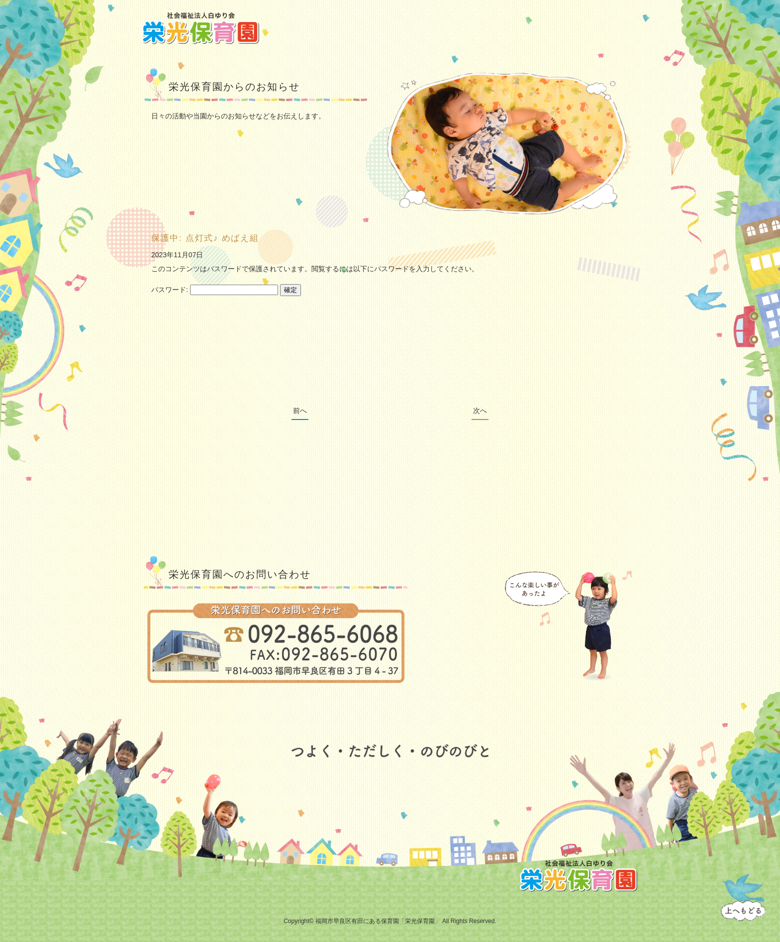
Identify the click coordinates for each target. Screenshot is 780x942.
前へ (300, 411)
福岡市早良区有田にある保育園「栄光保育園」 (378, 921)
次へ (480, 411)
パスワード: (214, 290)
